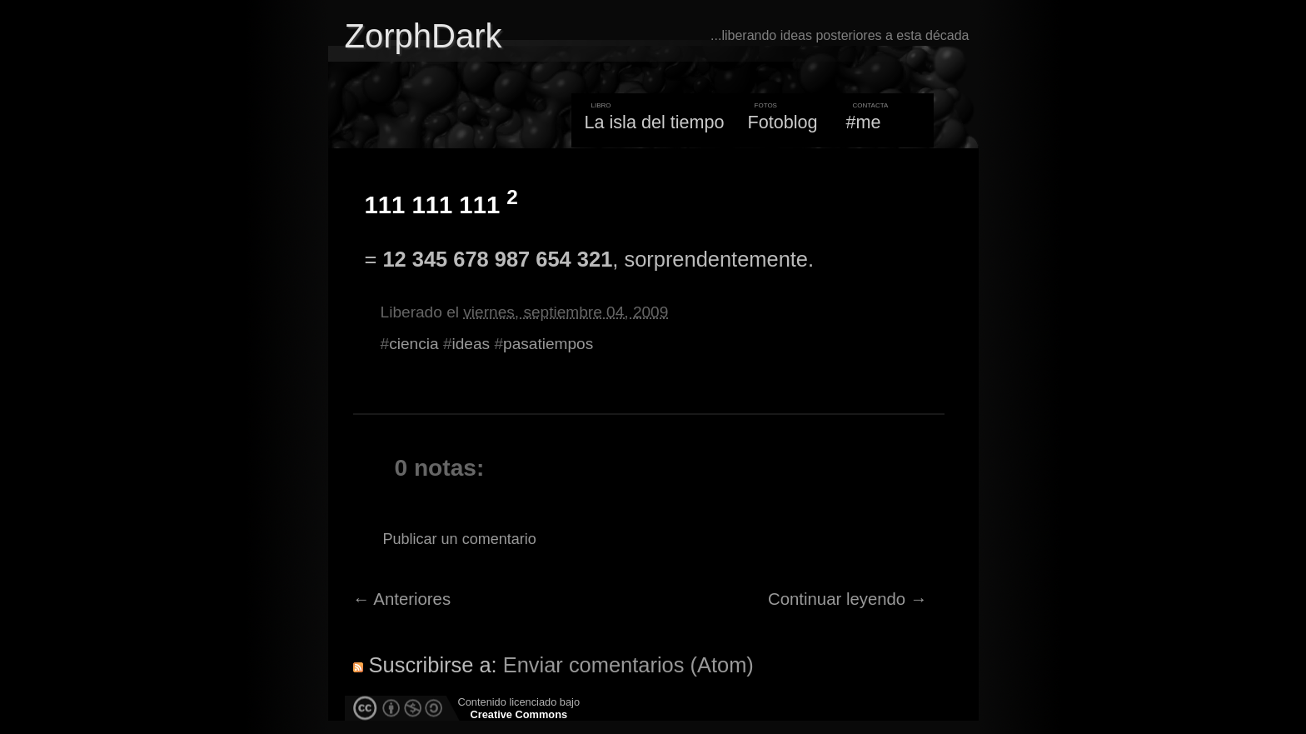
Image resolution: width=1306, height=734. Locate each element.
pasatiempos (548, 343)
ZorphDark (423, 35)
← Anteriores (402, 599)
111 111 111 (441, 205)
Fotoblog (783, 122)
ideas (471, 343)
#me (863, 122)
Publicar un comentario (459, 539)
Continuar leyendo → (847, 599)
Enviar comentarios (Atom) (628, 665)
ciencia (413, 343)
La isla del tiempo (654, 122)
